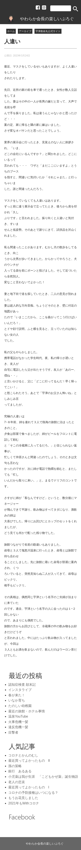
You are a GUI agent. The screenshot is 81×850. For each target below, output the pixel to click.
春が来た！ (16, 695)
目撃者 (13, 732)
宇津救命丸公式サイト (48, 31)
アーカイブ (25, 31)
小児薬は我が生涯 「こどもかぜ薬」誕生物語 (43, 776)
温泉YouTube (18, 716)
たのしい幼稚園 (20, 706)
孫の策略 (15, 766)
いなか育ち (16, 700)
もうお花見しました (23, 798)
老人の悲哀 (16, 782)
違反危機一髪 (18, 727)
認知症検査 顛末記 (22, 684)
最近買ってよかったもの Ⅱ (29, 760)
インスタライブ (20, 690)
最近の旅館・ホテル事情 (26, 711)
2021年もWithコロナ (23, 803)
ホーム (11, 31)
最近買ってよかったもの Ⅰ (28, 787)
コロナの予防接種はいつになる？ (33, 792)
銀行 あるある (20, 771)
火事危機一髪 (18, 722)
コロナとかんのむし (23, 755)
